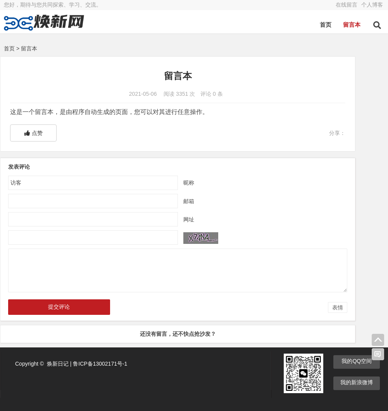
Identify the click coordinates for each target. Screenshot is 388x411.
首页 (325, 24)
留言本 (351, 24)
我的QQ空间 (356, 360)
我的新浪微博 (356, 382)
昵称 (152, 183)
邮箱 (152, 201)
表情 (264, 307)
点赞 (33, 133)
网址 (152, 219)
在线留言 (346, 5)
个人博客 (372, 5)
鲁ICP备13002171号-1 (100, 363)
